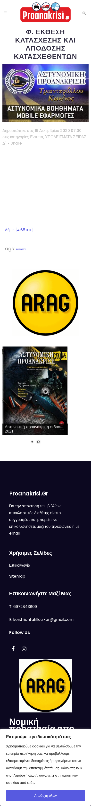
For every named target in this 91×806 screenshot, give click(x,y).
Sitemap (17, 576)
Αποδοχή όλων (45, 795)
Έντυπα (36, 137)
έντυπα (21, 249)
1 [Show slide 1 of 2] (32, 442)
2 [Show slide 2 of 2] (38, 442)
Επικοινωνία (19, 565)
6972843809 (25, 606)
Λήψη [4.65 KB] (19, 230)
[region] (45, 767)
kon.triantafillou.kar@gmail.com (43, 619)
